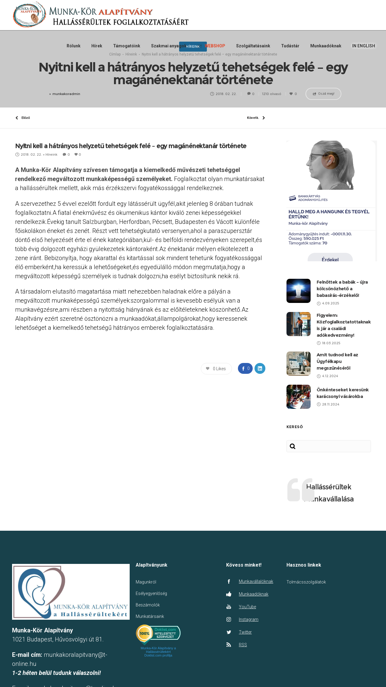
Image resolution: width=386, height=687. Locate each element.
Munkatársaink (150, 624)
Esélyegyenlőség (151, 602)
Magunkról (146, 590)
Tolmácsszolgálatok (306, 590)
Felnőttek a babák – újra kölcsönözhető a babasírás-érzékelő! (342, 297)
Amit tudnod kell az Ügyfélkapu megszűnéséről (337, 369)
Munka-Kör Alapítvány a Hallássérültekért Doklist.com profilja (158, 660)
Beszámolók (148, 613)
